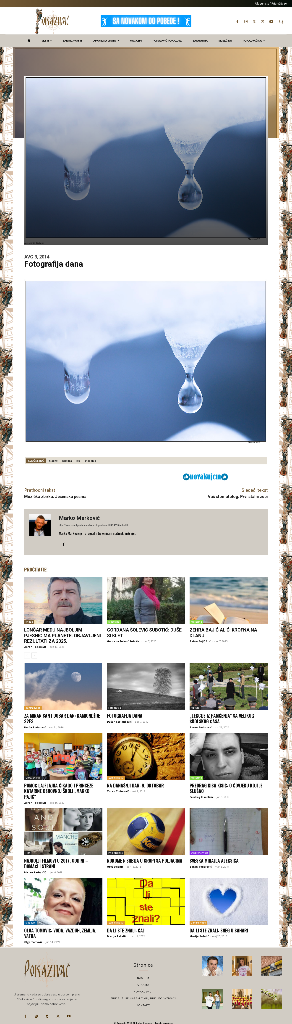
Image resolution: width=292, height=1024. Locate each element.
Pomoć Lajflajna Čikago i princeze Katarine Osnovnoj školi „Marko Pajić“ (59, 790)
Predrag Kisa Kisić (202, 796)
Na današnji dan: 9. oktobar (135, 785)
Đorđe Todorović (35, 727)
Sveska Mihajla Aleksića (214, 859)
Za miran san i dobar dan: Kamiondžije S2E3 (62, 718)
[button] (281, 21)
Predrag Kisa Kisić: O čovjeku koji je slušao (226, 788)
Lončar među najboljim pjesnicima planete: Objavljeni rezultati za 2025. (62, 635)
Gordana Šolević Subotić (123, 641)
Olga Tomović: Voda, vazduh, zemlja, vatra (60, 932)
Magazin (31, 921)
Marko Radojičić (35, 871)
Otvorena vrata (199, 851)
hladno (53, 460)
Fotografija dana (125, 715)
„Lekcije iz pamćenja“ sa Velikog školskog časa (222, 718)
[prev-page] (27, 655)
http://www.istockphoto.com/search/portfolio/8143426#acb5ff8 (93, 525)
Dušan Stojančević (119, 721)
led (78, 460)
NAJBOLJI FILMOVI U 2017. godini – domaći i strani (56, 862)
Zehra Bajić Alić (200, 641)
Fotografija (114, 707)
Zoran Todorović (35, 646)
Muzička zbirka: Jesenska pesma (55, 496)
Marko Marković (79, 518)
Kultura (195, 707)
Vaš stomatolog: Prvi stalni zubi (238, 496)
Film (28, 851)
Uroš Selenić (115, 865)
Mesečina (113, 621)
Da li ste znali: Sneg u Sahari (219, 929)
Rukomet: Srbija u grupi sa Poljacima (145, 859)
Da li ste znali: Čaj (125, 929)
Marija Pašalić (116, 935)
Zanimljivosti (33, 707)
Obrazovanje (33, 777)
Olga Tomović (33, 940)
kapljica (67, 460)
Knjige (29, 621)
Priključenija (115, 851)
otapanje (90, 460)
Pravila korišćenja (163, 1022)
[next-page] (34, 655)
